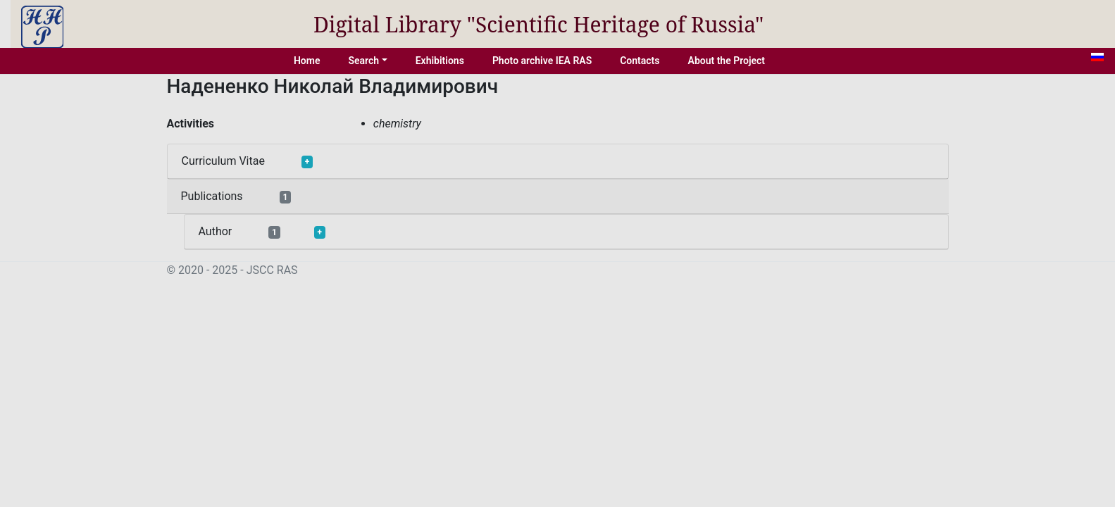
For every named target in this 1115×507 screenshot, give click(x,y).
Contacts (639, 60)
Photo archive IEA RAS (542, 60)
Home (307, 60)
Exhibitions (440, 60)
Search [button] (363, 60)
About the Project (727, 60)
